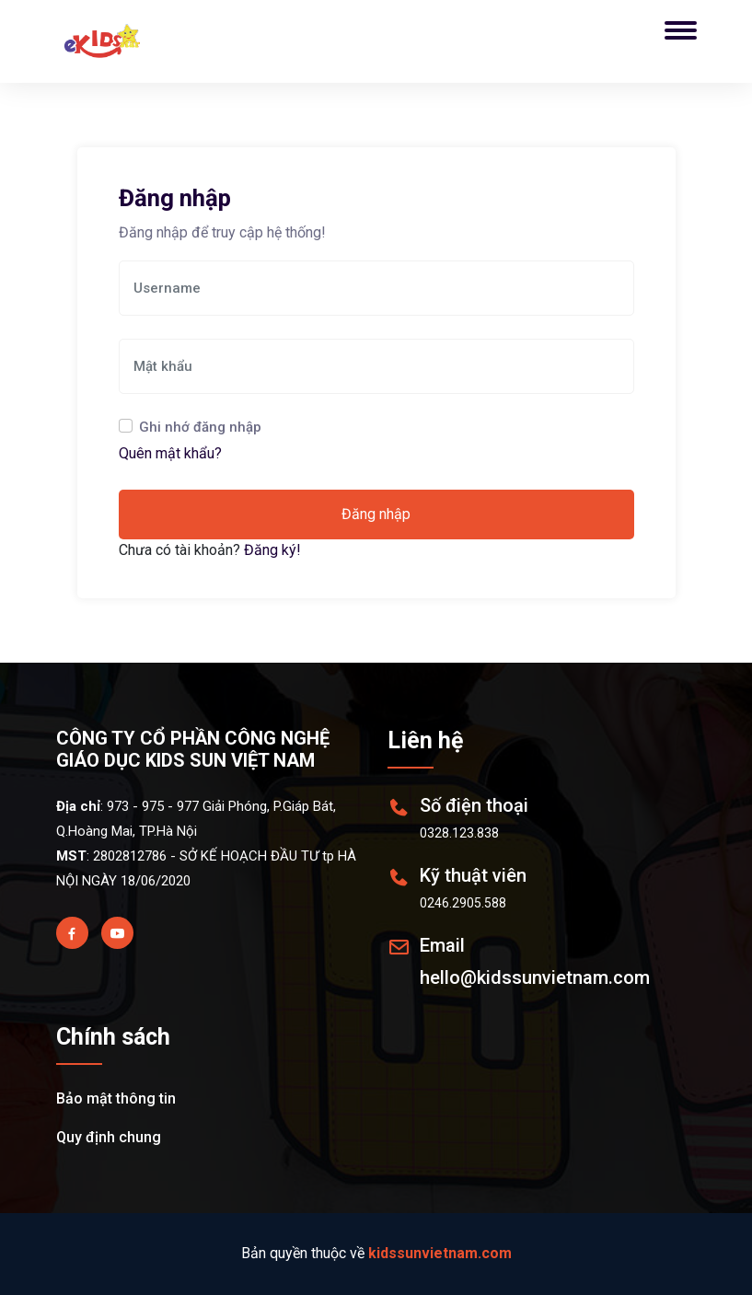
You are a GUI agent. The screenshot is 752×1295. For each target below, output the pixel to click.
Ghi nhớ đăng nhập (200, 427)
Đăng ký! (272, 550)
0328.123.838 (459, 833)
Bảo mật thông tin (116, 1098)
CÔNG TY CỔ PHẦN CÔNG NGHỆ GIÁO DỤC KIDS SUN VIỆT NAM (193, 749)
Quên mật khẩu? (170, 453)
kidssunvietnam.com (440, 1253)
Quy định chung (108, 1137)
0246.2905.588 (463, 903)
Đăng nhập (376, 514)
